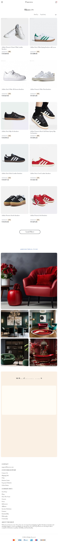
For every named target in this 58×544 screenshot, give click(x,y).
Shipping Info (5, 475)
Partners (4, 511)
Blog (3, 494)
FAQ (3, 478)
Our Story (4, 492)
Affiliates (4, 506)
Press (3, 501)
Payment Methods (6, 483)
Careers (4, 499)
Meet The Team (6, 496)
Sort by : (36, 14)
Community (5, 518)
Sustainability (5, 514)
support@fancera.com (8, 467)
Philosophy (5, 516)
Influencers (5, 504)
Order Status (5, 485)
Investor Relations (6, 509)
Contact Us (5, 473)
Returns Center (6, 480)
